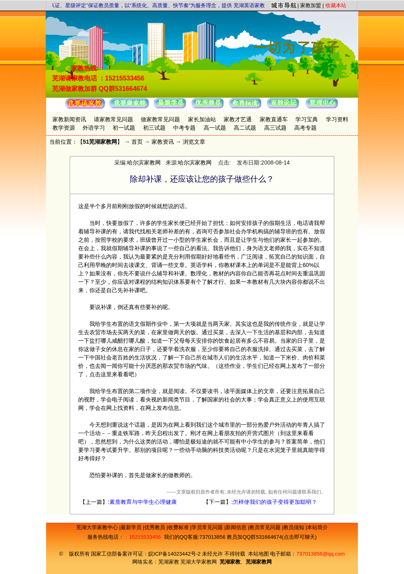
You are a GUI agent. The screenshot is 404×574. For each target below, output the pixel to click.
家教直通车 (274, 119)
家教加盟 (310, 5)
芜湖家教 (168, 562)
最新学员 (132, 527)
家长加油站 (202, 119)
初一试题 (124, 127)
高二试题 (245, 127)
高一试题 (215, 127)
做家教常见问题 (160, 119)
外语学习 (94, 127)
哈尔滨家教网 (144, 162)
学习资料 (337, 119)
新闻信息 (237, 527)
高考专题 (305, 127)
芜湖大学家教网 (198, 562)
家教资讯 (163, 141)
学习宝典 (306, 119)
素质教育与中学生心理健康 (143, 502)
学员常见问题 (208, 527)
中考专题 (184, 127)
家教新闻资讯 (69, 119)
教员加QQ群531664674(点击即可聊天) (272, 537)
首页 (137, 141)
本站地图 (258, 554)
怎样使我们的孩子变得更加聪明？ (275, 502)
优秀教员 (155, 527)
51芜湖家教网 (100, 141)
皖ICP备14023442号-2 (175, 554)
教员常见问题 (265, 527)
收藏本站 (335, 5)
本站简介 (317, 527)
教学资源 (64, 127)
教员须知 (294, 527)
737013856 (212, 537)
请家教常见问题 (113, 119)
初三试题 (154, 127)
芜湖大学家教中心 (97, 527)
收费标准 (179, 527)
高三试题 (275, 127)
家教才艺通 (238, 119)
